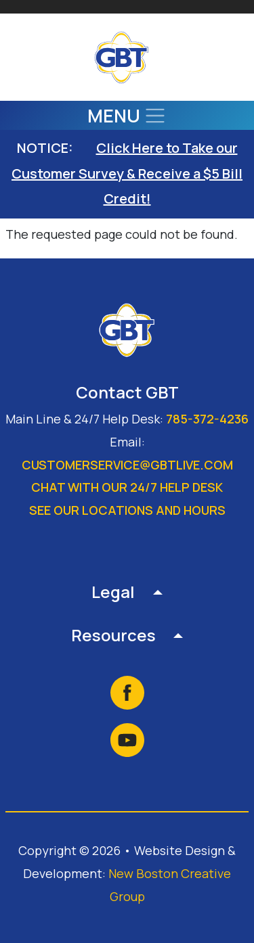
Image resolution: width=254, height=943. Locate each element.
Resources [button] (113, 635)
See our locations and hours (127, 510)
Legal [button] (113, 591)
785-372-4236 (207, 419)
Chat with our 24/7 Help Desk (127, 487)
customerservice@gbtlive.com (127, 465)
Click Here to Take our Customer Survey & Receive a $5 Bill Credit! (127, 173)
